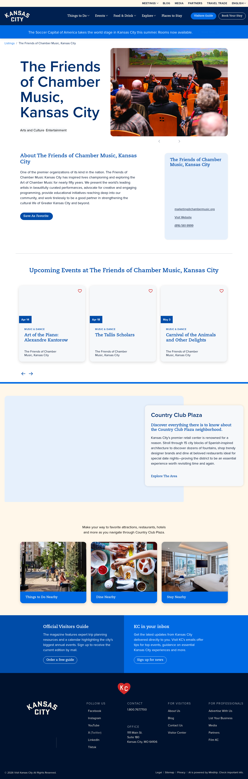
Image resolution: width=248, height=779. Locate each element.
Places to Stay (172, 16)
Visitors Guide (203, 15)
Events (100, 16)
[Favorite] (79, 291)
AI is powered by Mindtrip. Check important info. (215, 772)
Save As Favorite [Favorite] (36, 216)
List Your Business (220, 718)
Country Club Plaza (187, 175)
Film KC (214, 740)
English (238, 3)
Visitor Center (177, 732)
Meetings (149, 3)
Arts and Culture (32, 130)
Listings (10, 43)
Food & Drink (123, 16)
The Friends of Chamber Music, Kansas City (47, 43)
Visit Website (183, 218)
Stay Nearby (176, 597)
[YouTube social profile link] (93, 725)
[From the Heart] (124, 688)
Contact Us (175, 725)
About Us (174, 711)
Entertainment (56, 130)
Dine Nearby (106, 597)
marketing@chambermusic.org (195, 209)
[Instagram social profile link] (93, 718)
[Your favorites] (185, 16)
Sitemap (169, 772)
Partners (195, 3)
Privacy (181, 772)
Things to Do (77, 16)
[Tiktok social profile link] (91, 748)
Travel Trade (217, 3)
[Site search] (188, 16)
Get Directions (184, 192)
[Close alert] (244, 29)
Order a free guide (60, 660)
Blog (166, 3)
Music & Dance (34, 329)
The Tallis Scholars (115, 335)
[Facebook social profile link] (94, 711)
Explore (147, 16)
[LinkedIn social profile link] (93, 740)
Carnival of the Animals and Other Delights (191, 337)
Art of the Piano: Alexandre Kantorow (46, 337)
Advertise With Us (220, 711)
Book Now (208, 32)
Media (179, 3)
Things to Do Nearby (41, 597)
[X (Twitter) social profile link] (94, 733)
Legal (159, 772)
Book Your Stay (232, 15)
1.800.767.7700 (137, 709)
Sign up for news (150, 660)
